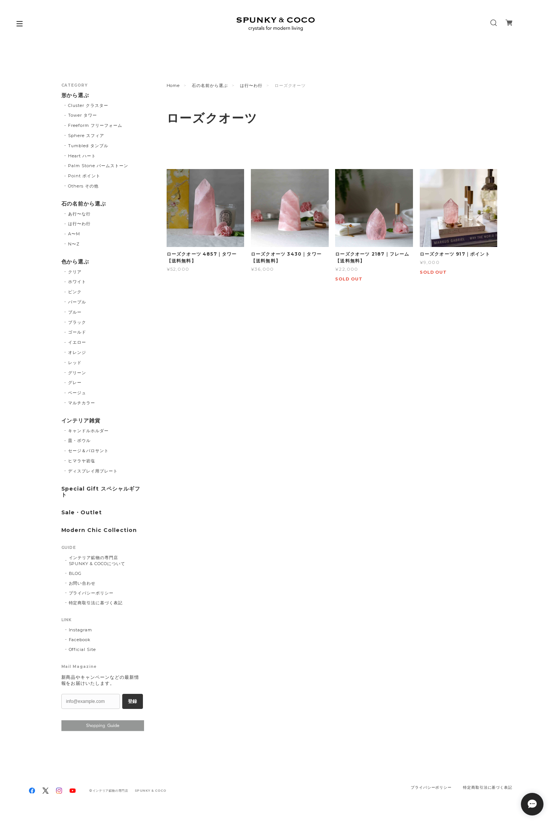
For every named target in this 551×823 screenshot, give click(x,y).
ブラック (77, 322)
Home (173, 85)
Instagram (81, 629)
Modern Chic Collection (99, 530)
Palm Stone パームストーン (98, 165)
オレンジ (77, 352)
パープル (77, 302)
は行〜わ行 (251, 85)
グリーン (77, 372)
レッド (75, 362)
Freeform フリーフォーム (95, 125)
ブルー (75, 312)
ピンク (75, 291)
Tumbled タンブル (88, 145)
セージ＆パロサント (88, 450)
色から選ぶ (75, 262)
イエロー (77, 342)
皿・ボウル (79, 440)
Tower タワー (82, 115)
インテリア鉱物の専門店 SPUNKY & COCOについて (98, 560)
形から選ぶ (75, 95)
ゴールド (77, 332)
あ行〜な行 (79, 213)
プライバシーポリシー (91, 593)
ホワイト (77, 281)
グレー (75, 382)
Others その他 (83, 186)
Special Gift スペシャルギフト (100, 492)
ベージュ (77, 392)
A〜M (74, 233)
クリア (75, 271)
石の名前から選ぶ (210, 85)
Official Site (82, 649)
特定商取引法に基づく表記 (96, 602)
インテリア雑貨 (81, 421)
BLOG (75, 573)
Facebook (80, 639)
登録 (132, 701)
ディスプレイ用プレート (93, 471)
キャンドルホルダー (88, 430)
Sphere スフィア (86, 135)
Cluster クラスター (88, 105)
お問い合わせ (82, 583)
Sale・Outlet (81, 512)
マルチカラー (81, 402)
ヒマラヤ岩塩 (81, 460)
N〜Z (74, 244)
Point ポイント (84, 175)
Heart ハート (82, 156)
